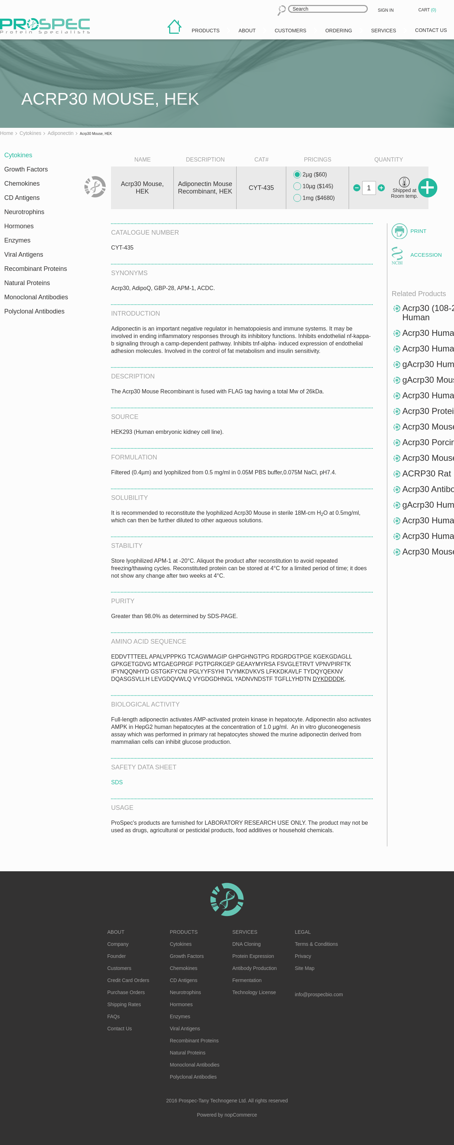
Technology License (254, 992)
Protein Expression (253, 956)
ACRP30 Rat (426, 473)
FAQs (113, 1016)
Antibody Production (254, 968)
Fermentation (246, 980)
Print (418, 231)
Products (184, 932)
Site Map (304, 968)
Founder (116, 956)
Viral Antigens (23, 254)
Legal (303, 932)
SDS (117, 782)
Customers (119, 968)
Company (118, 944)
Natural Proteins (27, 283)
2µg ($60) (310, 175)
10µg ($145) (313, 186)
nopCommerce (241, 1115)
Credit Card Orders (128, 980)
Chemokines (22, 183)
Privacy (303, 956)
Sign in (386, 10)
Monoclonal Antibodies (36, 297)
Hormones (19, 226)
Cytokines (18, 155)
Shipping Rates (124, 1004)
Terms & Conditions (316, 944)
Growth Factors (26, 169)
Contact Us (119, 1028)
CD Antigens (22, 197)
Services (245, 932)
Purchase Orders (126, 992)
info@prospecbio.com (319, 994)
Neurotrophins (24, 212)
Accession (426, 255)
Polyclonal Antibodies (34, 311)
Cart (427, 9)
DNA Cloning (246, 944)
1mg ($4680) (314, 198)
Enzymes (17, 240)
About (115, 932)
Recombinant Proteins (35, 268)
